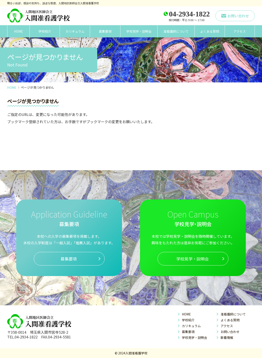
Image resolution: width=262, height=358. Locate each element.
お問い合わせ (230, 331)
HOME (18, 31)
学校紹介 (44, 31)
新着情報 (227, 337)
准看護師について (176, 31)
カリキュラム (75, 31)
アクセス (239, 31)
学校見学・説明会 (138, 31)
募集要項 (105, 31)
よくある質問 (209, 31)
